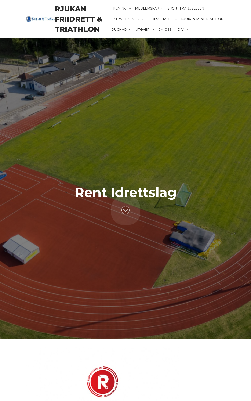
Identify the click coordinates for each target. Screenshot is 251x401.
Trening (119, 8)
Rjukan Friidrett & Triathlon (78, 19)
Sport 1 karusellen (186, 8)
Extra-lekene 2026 (128, 19)
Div (180, 30)
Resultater (162, 19)
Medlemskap (147, 8)
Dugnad (119, 30)
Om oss (164, 30)
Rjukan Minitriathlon (202, 19)
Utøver (142, 30)
